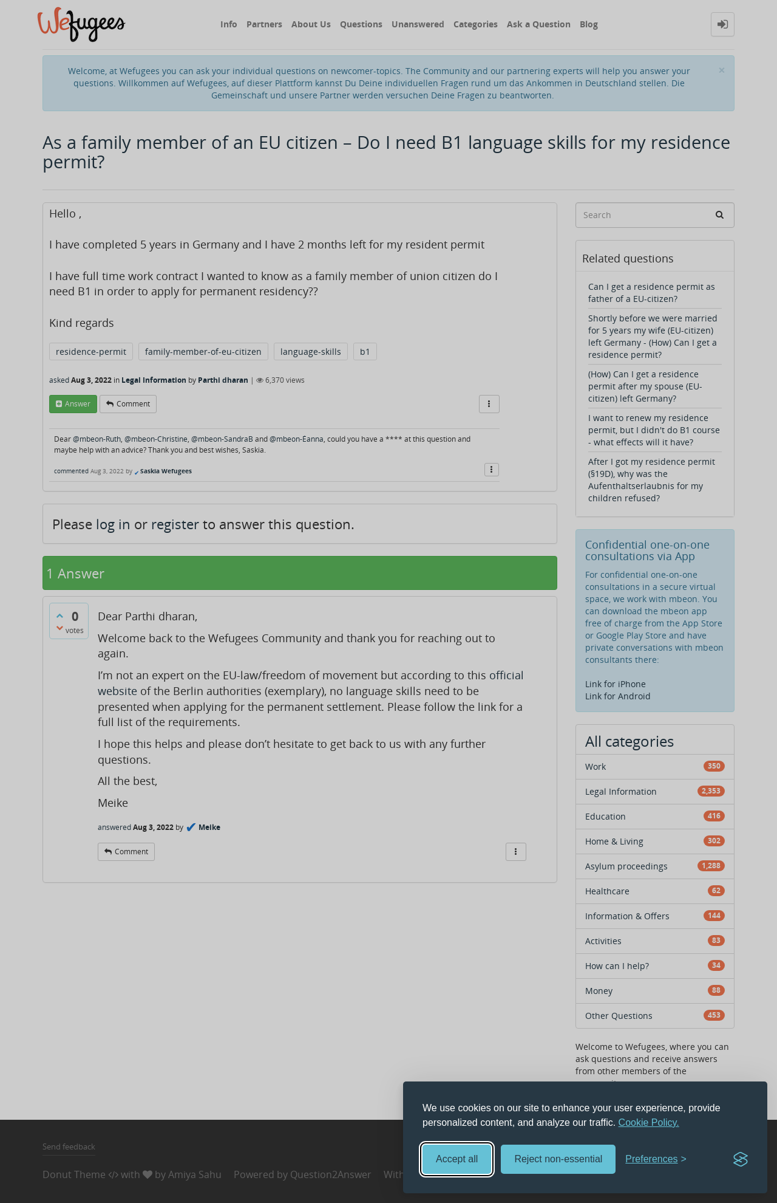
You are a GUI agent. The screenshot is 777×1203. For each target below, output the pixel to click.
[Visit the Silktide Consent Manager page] (740, 1159)
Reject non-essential (558, 1159)
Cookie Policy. (649, 1122)
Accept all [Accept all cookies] (457, 1159)
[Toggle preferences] (656, 1160)
